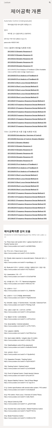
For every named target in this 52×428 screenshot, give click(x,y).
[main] (26, 11)
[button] (2, 2)
